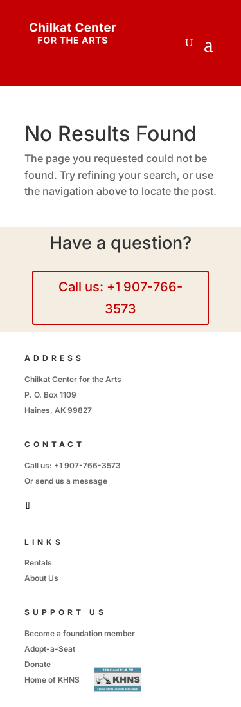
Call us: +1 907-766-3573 (120, 298)
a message (86, 481)
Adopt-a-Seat (49, 649)
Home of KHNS (52, 679)
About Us (41, 578)
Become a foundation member (79, 633)
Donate (37, 664)
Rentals (38, 562)
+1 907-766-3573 (87, 465)
